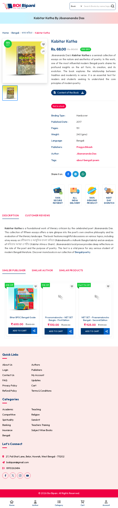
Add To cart (19, 330)
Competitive (9, 414)
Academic (7, 409)
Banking (6, 425)
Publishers (36, 370)
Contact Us (8, 375)
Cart (33, 385)
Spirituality (8, 420)
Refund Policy (9, 391)
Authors (35, 365)
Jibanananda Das (86, 153)
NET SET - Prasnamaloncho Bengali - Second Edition (95, 318)
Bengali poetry (82, 252)
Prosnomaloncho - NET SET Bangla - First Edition (59, 318)
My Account (37, 375)
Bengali (15, 32)
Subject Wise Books (41, 430)
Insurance (7, 430)
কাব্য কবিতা (27, 32)
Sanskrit (35, 420)
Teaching (36, 409)
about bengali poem (88, 160)
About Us (7, 365)
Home (5, 32)
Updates (36, 380)
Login (5, 370)
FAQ (4, 380)
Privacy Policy (9, 385)
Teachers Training (40, 425)
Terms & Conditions (41, 391)
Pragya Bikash (84, 146)
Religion (35, 414)
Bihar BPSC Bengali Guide (23, 317)
